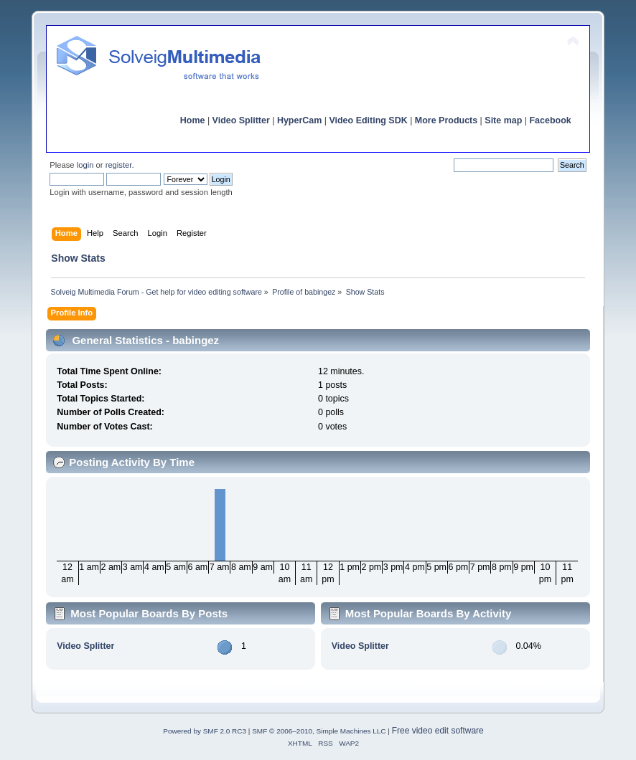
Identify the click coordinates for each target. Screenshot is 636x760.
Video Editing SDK (368, 120)
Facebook (550, 120)
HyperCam (299, 120)
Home (192, 120)
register (119, 165)
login (85, 165)
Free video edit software (438, 731)
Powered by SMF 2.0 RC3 (204, 731)
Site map (503, 120)
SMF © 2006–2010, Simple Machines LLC (318, 731)
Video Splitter (241, 120)
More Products (446, 120)
